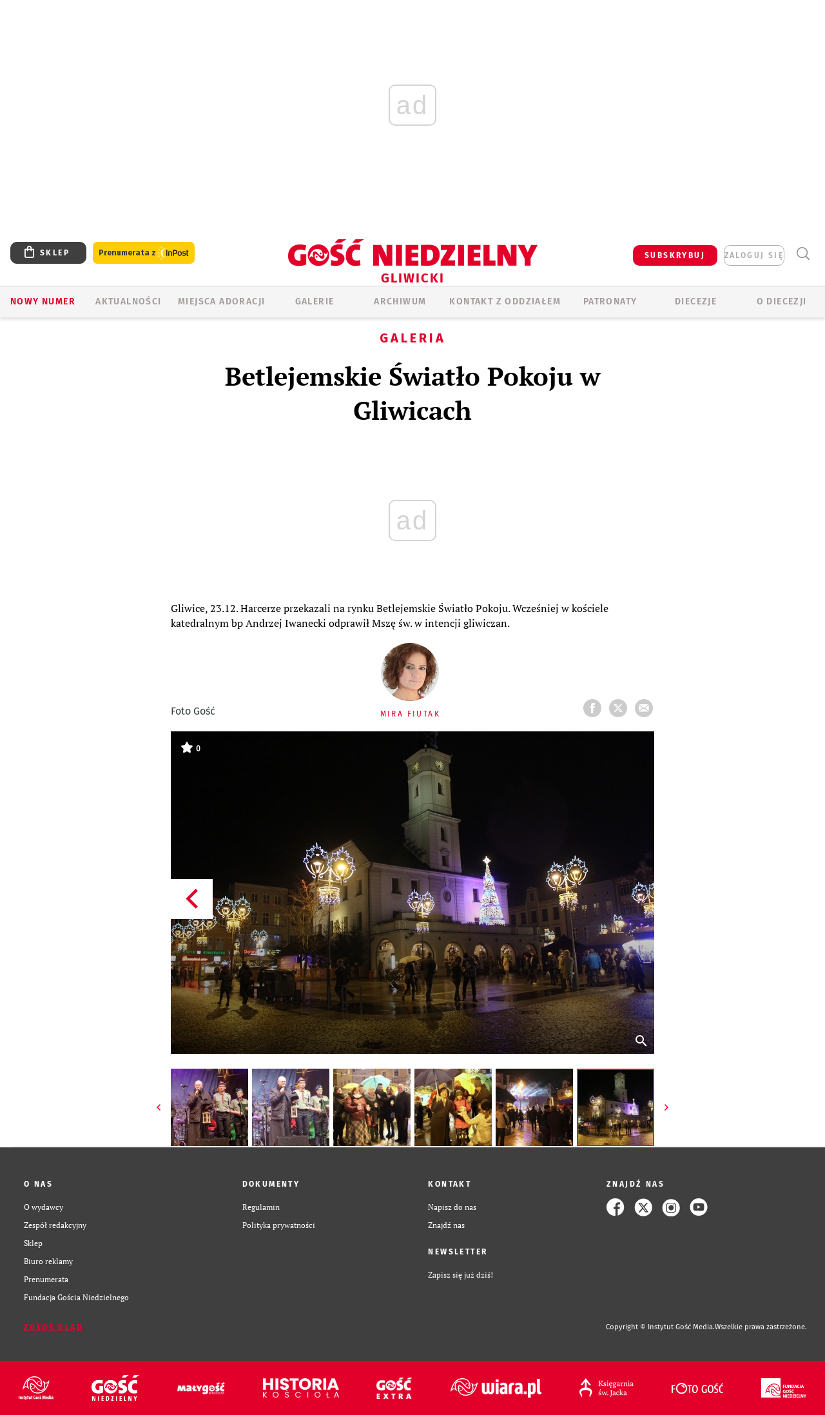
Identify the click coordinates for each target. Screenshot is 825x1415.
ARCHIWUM (400, 301)
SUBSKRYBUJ (675, 255)
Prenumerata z (144, 253)
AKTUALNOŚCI (128, 301)
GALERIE (315, 301)
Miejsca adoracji (221, 301)
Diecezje (696, 301)
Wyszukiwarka (803, 254)
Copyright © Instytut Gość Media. (660, 1327)
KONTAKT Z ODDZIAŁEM (505, 301)
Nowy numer (42, 301)
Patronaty (610, 301)
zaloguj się (754, 255)
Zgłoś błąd (53, 1327)
